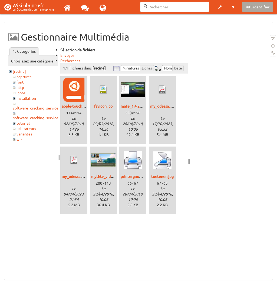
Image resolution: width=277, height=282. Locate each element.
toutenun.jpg (162, 176)
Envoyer (67, 55)
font (20, 81)
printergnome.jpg (136, 176)
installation (26, 98)
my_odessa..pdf (163, 106)
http (20, 87)
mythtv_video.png (106, 176)
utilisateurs (26, 128)
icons (21, 92)
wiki (20, 139)
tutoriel (23, 123)
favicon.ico (103, 106)
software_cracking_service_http (40, 117)
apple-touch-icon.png (80, 106)
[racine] (19, 71)
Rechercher (70, 60)
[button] (219, 7)
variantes (24, 133)
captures (24, 76)
